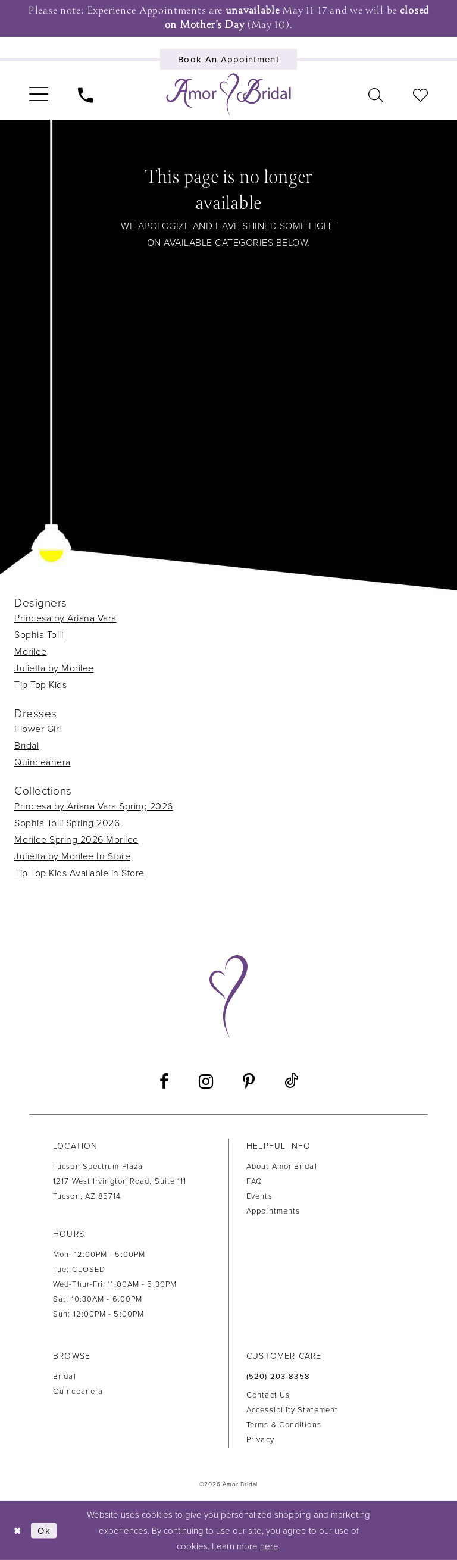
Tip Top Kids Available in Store (79, 873)
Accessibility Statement (292, 1410)
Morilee (30, 652)
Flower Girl (37, 729)
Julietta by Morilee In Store (72, 856)
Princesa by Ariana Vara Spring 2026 (93, 806)
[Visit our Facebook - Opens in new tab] (164, 1081)
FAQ (254, 1181)
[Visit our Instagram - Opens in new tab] (206, 1081)
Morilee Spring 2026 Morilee (76, 840)
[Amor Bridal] (228, 95)
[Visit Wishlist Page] (420, 94)
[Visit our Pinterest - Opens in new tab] (249, 1081)
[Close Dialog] (18, 1530)
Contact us (268, 1395)
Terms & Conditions (283, 1425)
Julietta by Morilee (54, 668)
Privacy (260, 1440)
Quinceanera (42, 762)
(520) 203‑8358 (278, 1376)
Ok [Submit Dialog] (44, 1530)
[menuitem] (38, 95)
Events (259, 1196)
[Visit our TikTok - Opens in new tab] (291, 1081)
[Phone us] (85, 94)
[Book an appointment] (229, 59)
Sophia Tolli (38, 635)
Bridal (26, 746)
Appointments (273, 1211)
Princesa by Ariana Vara (65, 618)
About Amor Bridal (281, 1166)
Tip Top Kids (40, 685)
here (269, 1546)
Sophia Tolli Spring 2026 (67, 823)
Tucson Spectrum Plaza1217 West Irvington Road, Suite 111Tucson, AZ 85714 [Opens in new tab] (120, 1181)
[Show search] (375, 94)
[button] (38, 95)
